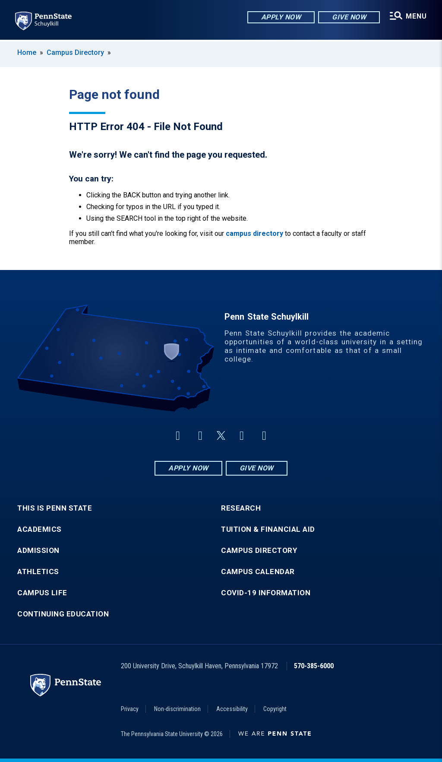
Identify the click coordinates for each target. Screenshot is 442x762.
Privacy (130, 708)
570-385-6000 (314, 666)
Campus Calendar (258, 572)
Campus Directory (75, 52)
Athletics (38, 572)
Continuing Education (63, 614)
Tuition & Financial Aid (268, 529)
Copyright (275, 708)
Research (241, 508)
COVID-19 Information (265, 593)
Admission (38, 550)
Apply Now (281, 17)
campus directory (254, 233)
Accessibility (232, 708)
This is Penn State (54, 508)
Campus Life (42, 593)
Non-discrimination (177, 708)
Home (26, 52)
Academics (39, 529)
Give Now (349, 17)
